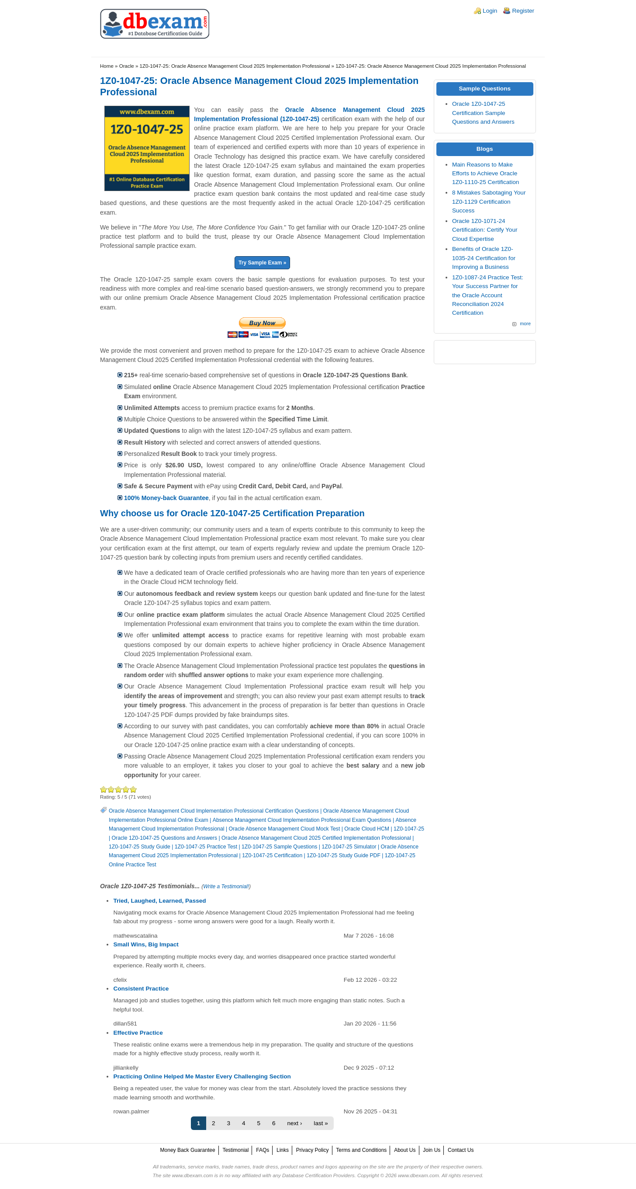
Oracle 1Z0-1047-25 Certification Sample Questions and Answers (483, 113)
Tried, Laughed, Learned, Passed (159, 900)
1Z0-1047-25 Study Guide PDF (343, 855)
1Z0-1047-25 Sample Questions (279, 847)
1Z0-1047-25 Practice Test (206, 847)
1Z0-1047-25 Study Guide (139, 847)
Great (126, 789)
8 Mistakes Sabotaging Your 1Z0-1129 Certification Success (489, 201)
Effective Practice (137, 1032)
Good (118, 789)
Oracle (126, 66)
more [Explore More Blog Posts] (525, 323)
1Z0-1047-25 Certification (272, 855)
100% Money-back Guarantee (166, 497)
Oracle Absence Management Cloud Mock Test (284, 829)
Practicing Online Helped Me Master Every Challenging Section (201, 1076)
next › (294, 1123)
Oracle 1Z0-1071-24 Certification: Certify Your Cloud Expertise (485, 230)
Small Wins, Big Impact (145, 944)
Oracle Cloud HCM (366, 829)
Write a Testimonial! (226, 886)
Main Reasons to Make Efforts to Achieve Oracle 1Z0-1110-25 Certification (485, 173)
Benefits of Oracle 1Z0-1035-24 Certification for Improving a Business (483, 258)
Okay (111, 789)
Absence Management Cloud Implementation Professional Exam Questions (302, 820)
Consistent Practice (141, 988)
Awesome (133, 789)
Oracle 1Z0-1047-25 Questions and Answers (164, 838)
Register (523, 10)
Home (107, 66)
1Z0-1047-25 (409, 829)
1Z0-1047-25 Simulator (348, 847)
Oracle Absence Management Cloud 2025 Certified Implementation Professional (316, 838)
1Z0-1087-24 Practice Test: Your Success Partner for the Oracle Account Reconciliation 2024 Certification (487, 295)
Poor (103, 789)
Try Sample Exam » (262, 263)
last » (321, 1123)
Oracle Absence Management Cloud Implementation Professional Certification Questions (214, 811)
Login (490, 10)
